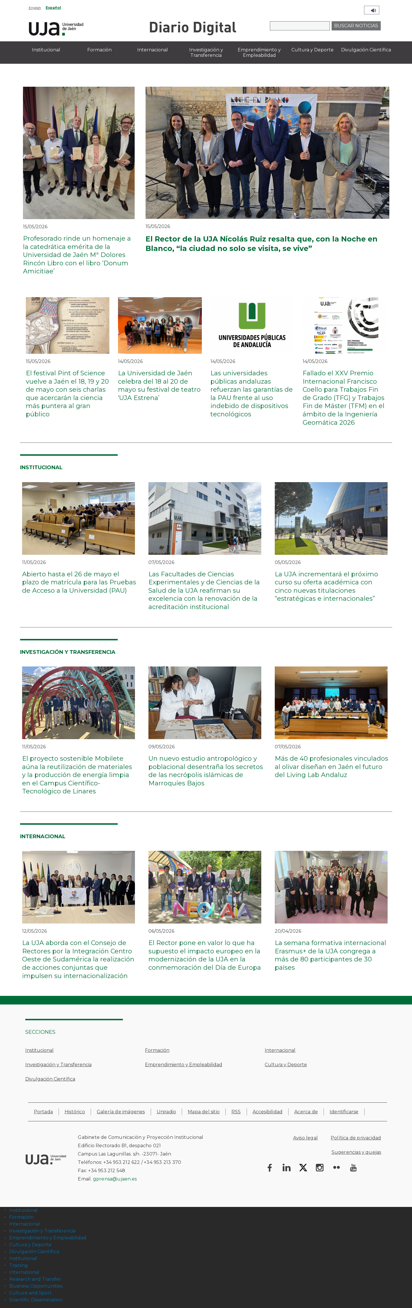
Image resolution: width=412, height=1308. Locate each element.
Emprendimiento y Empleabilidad (183, 1064)
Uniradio (166, 1111)
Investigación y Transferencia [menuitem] (206, 52)
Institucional (39, 1050)
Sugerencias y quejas (356, 1152)
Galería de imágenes (121, 1111)
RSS (236, 1111)
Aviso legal (305, 1138)
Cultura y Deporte (286, 1064)
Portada (43, 1111)
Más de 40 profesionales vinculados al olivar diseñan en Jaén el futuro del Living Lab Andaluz (331, 767)
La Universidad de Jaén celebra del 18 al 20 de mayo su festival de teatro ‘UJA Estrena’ (159, 385)
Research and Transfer (35, 1279)
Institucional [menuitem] (46, 50)
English (35, 7)
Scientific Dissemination (36, 1300)
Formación (157, 1050)
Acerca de (306, 1111)
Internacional (280, 1050)
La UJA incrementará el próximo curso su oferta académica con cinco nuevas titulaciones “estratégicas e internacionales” (326, 586)
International (24, 1272)
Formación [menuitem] (99, 50)
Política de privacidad (356, 1138)
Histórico (75, 1111)
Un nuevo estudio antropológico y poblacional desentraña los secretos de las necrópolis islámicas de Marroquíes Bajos (205, 771)
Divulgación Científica (50, 1079)
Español (53, 7)
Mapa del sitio (204, 1111)
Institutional (23, 1258)
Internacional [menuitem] (152, 50)
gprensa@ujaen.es (115, 1179)
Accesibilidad (268, 1111)
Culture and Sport (30, 1293)
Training (18, 1265)
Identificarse (344, 1111)
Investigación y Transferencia (58, 1064)
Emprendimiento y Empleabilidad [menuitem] (259, 52)
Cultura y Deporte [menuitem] (312, 50)
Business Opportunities (36, 1286)
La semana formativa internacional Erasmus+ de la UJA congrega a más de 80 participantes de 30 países (330, 955)
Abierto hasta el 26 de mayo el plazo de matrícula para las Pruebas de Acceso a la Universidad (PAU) (79, 582)
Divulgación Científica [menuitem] (366, 50)
